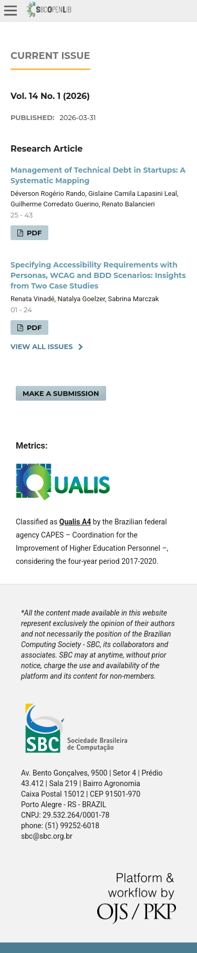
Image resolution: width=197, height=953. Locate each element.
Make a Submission (61, 393)
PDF (33, 233)
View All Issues (42, 346)
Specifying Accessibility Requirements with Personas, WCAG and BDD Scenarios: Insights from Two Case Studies (98, 275)
